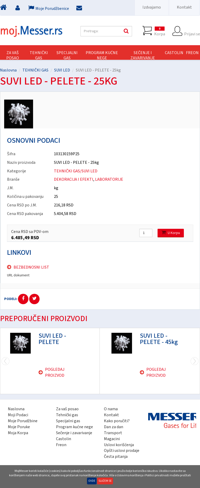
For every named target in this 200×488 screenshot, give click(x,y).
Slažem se (105, 481)
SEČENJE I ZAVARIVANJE (142, 55)
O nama (111, 409)
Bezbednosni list (31, 267)
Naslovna (8, 70)
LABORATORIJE (109, 179)
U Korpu (170, 233)
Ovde (91, 481)
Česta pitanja (116, 456)
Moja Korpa (18, 433)
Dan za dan (113, 427)
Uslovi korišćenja (119, 445)
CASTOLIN (174, 53)
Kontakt (184, 7)
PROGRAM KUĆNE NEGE (102, 55)
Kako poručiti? (117, 421)
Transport (113, 433)
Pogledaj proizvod (54, 372)
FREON (192, 53)
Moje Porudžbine (23, 421)
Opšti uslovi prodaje (121, 450)
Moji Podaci (18, 415)
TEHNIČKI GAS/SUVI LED (75, 171)
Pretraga (125, 31)
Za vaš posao (12, 55)
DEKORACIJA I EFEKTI (73, 179)
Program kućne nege (74, 427)
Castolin (63, 439)
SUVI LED (62, 70)
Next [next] (5, 361)
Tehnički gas (67, 415)
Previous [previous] (194, 361)
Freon (61, 445)
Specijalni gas (68, 421)
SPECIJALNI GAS (67, 55)
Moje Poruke (19, 427)
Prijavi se (192, 31)
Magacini (112, 439)
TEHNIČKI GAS (39, 55)
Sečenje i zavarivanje (74, 433)
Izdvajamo (151, 7)
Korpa (159, 31)
